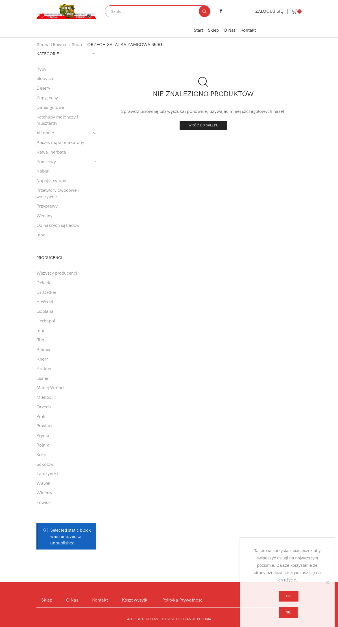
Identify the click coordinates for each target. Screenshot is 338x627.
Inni (40, 330)
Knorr (42, 359)
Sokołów (45, 464)
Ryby (41, 69)
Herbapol (45, 321)
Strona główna (51, 44)
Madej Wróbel (50, 387)
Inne (40, 235)
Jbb (40, 339)
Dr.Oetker (46, 292)
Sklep (213, 30)
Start (198, 30)
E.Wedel (44, 301)
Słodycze (45, 78)
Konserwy (46, 161)
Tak (288, 596)
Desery (43, 88)
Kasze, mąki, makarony (60, 142)
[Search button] (204, 11)
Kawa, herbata (51, 152)
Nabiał (42, 171)
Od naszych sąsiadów (58, 225)
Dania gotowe (50, 107)
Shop (77, 44)
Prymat (43, 435)
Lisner (42, 378)
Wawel (43, 483)
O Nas (229, 30)
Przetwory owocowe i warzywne (57, 193)
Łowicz (43, 502)
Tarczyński (47, 473)
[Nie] (327, 582)
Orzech (43, 407)
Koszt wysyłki (135, 600)
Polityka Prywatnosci (183, 600)
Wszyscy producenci (56, 273)
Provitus (44, 425)
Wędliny (44, 215)
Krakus (43, 368)
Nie (288, 612)
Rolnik (42, 445)
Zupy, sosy (47, 97)
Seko (41, 454)
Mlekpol (44, 397)
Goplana (45, 311)
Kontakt (248, 30)
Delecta (44, 282)
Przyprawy (47, 206)
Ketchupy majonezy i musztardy (57, 120)
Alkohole (45, 132)
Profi (40, 416)
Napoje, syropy (51, 180)
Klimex (43, 349)
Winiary (44, 492)
